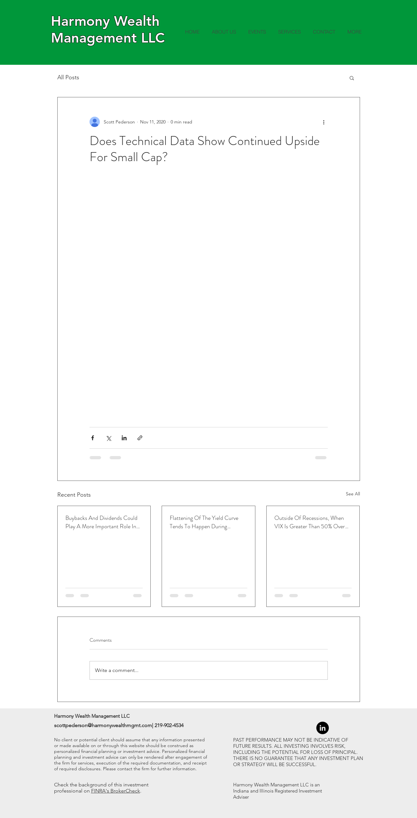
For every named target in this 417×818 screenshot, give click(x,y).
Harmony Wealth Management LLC (108, 29)
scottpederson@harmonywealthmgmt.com (103, 725)
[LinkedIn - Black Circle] (322, 728)
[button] (352, 77)
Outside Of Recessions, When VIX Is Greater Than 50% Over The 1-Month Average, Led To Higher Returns (309, 522)
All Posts (68, 77)
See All (353, 494)
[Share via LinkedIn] (124, 438)
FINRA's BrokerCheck (115, 791)
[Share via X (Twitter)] (108, 438)
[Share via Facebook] (93, 438)
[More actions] (324, 122)
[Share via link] (140, 438)
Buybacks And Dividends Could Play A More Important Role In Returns (101, 522)
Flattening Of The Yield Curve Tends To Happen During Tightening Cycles (204, 522)
